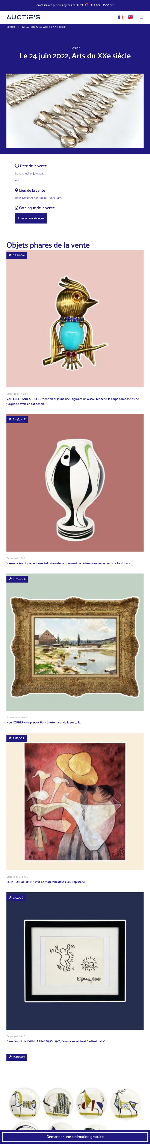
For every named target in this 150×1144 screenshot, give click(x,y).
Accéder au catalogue (31, 218)
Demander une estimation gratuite (75, 1137)
